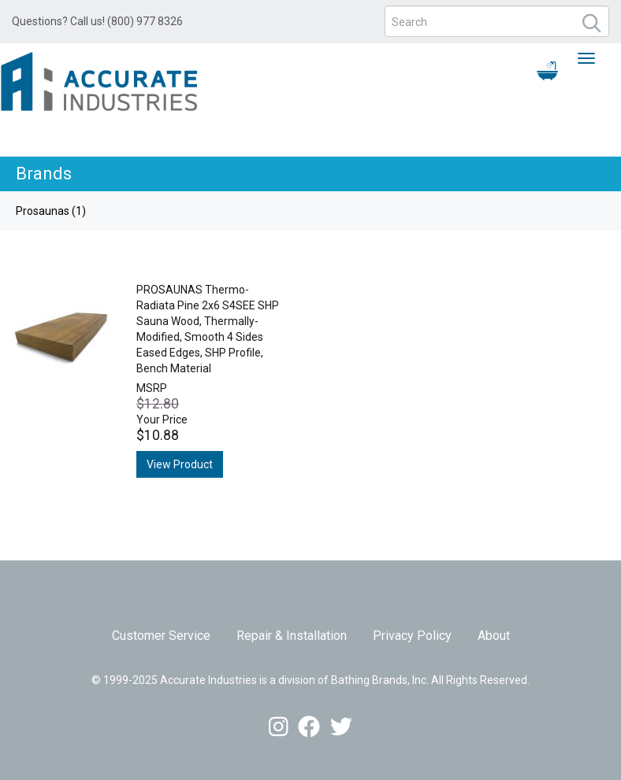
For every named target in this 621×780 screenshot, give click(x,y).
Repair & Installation (291, 635)
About (494, 635)
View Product (180, 464)
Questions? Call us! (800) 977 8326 (97, 21)
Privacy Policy (412, 635)
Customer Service (161, 635)
